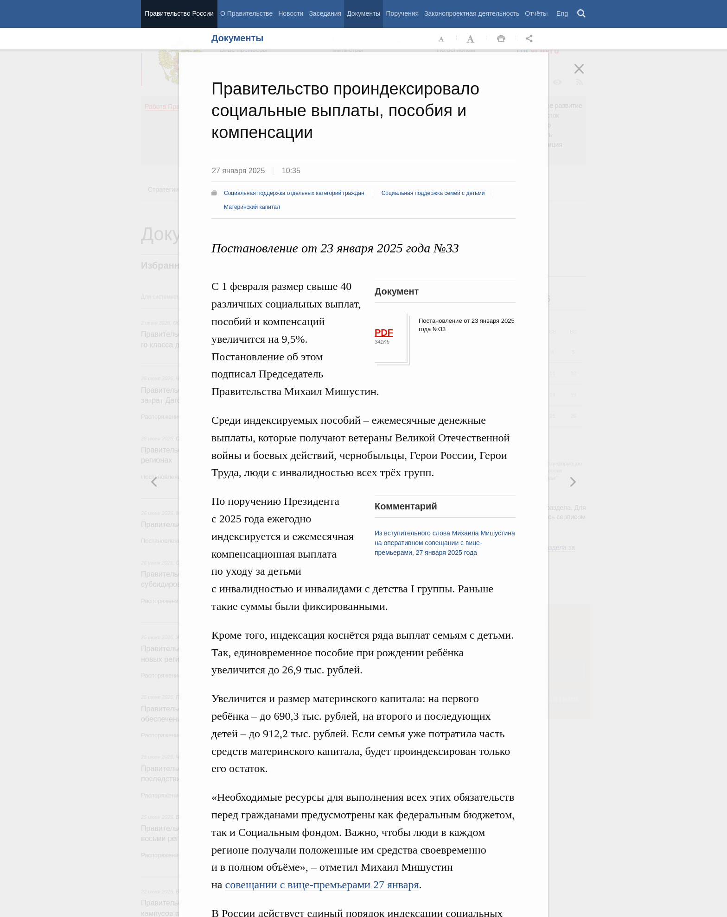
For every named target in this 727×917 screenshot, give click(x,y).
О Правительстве (246, 13)
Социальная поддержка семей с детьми (433, 193)
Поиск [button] (582, 14)
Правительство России (179, 13)
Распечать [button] (501, 39)
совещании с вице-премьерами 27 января (322, 885)
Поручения (402, 13)
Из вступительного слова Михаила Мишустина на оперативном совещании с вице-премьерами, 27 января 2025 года (445, 542)
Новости (290, 13)
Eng (562, 13)
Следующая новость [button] (154, 482)
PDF (384, 332)
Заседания (325, 13)
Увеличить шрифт (471, 39)
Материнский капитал (252, 207)
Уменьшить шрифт (442, 39)
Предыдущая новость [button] (573, 482)
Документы (363, 13)
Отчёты (536, 13)
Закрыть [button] (585, 75)
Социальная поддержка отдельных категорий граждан (294, 193)
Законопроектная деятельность (471, 13)
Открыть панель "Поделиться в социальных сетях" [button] (531, 39)
